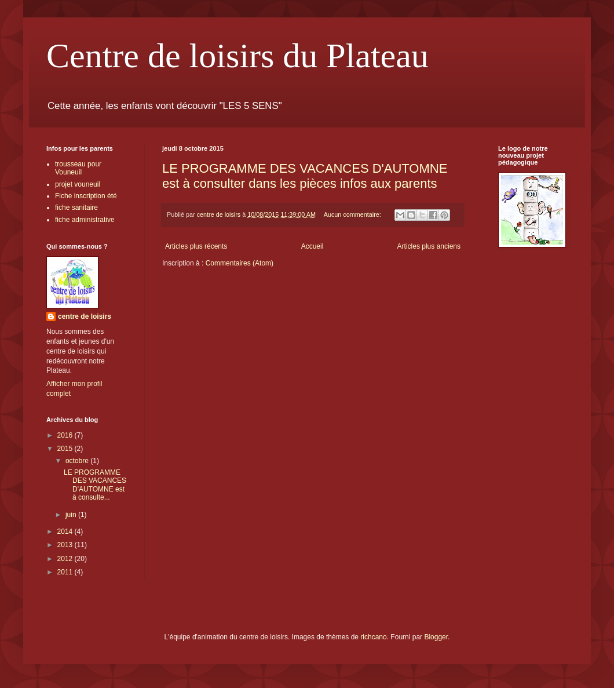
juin (71, 515)
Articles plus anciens (428, 246)
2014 (66, 531)
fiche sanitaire (76, 207)
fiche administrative (85, 220)
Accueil (312, 246)
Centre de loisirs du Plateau (237, 56)
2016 (66, 435)
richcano (373, 637)
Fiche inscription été (86, 196)
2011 (66, 572)
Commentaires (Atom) (239, 263)
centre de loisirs (84, 316)
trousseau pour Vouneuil (78, 168)
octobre (77, 461)
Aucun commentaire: (353, 214)
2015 (66, 449)
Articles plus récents (196, 246)
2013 (66, 545)
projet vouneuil (77, 184)
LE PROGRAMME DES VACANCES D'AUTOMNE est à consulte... (95, 484)
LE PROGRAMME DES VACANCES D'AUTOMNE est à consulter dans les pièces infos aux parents (304, 176)
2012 (66, 559)
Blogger (436, 637)
